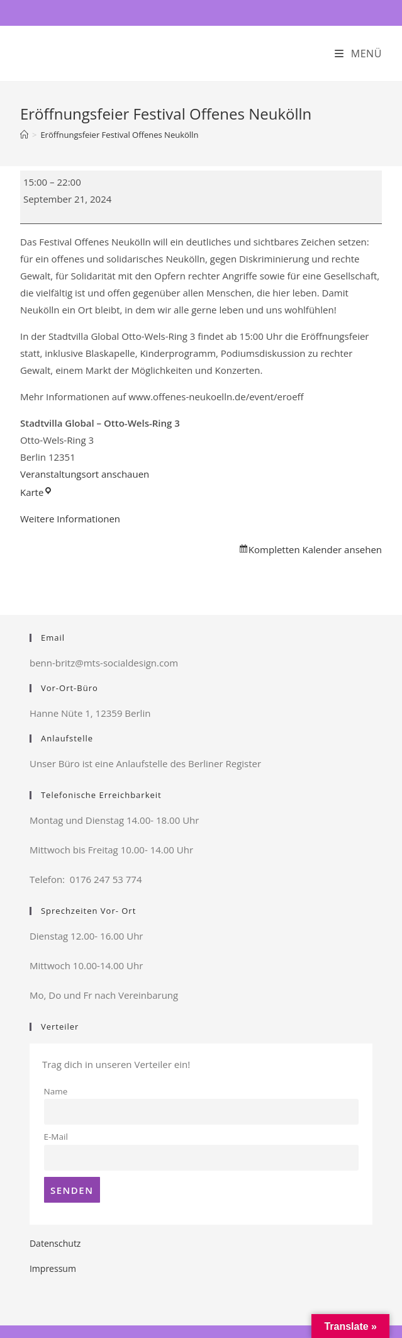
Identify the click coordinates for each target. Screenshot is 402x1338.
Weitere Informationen (70, 518)
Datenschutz (55, 1243)
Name (56, 1091)
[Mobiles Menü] (358, 53)
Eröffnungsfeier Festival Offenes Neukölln (119, 134)
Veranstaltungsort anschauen (84, 474)
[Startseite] (24, 134)
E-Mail (56, 1136)
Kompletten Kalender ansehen (315, 549)
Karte (36, 492)
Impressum (53, 1268)
